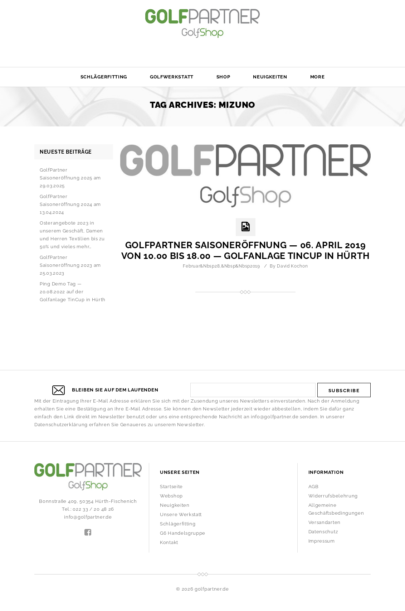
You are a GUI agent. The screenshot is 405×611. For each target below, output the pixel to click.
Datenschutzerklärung (61, 424)
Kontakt (169, 542)
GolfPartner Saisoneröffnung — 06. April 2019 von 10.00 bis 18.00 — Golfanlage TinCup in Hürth (245, 250)
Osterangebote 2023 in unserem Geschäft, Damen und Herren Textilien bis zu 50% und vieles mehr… (72, 234)
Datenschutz (323, 531)
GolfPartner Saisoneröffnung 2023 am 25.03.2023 (70, 265)
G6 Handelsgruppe (182, 533)
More (317, 77)
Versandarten (324, 522)
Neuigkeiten (270, 77)
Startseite (171, 486)
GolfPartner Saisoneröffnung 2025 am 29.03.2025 (70, 177)
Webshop (171, 496)
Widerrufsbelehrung (333, 496)
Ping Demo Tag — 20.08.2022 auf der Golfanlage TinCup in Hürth (73, 291)
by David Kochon (289, 266)
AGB (313, 486)
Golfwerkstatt (172, 77)
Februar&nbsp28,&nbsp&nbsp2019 (221, 266)
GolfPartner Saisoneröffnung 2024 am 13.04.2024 (70, 204)
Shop (223, 77)
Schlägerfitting (103, 77)
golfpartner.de (212, 589)
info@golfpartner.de (274, 416)
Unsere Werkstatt (181, 514)
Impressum (321, 541)
